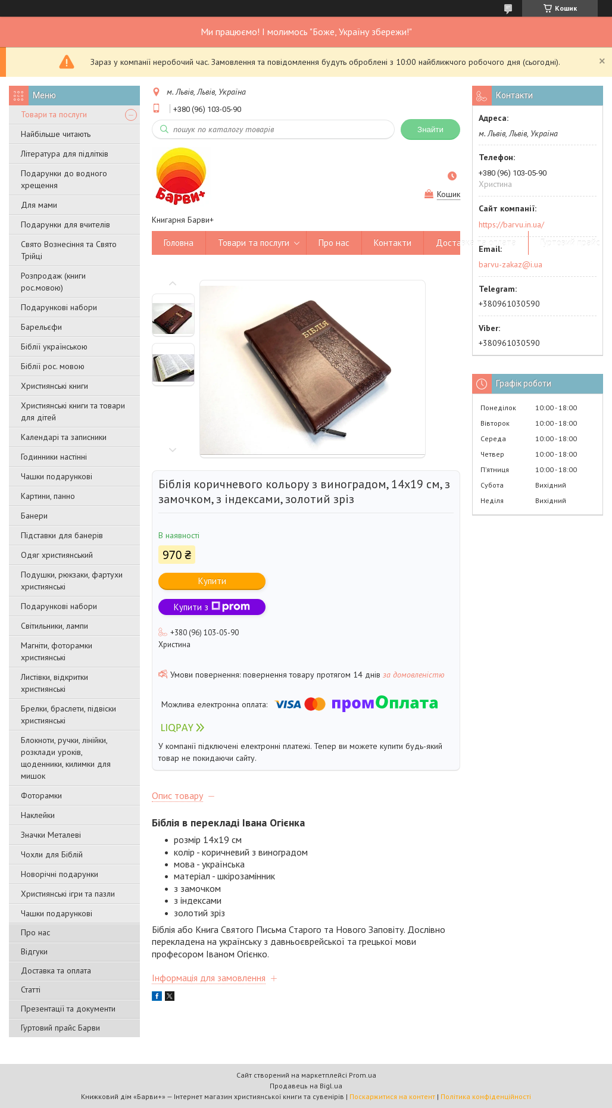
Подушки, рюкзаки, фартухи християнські (72, 580)
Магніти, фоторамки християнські (56, 651)
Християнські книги (54, 385)
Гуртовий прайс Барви (60, 1027)
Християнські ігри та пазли (68, 893)
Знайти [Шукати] (430, 129)
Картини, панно (48, 496)
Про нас (35, 932)
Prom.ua (362, 1074)
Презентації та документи (68, 1008)
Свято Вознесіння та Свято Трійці (69, 250)
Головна (178, 242)
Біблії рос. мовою (53, 366)
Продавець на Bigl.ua (306, 1085)
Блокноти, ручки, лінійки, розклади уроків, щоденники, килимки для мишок (66, 758)
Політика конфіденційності (486, 1096)
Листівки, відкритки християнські (54, 683)
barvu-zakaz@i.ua (510, 264)
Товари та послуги (54, 114)
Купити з (212, 607)
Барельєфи (41, 327)
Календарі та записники (64, 437)
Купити (212, 580)
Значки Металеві (51, 834)
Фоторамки (41, 795)
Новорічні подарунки (59, 874)
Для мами (39, 204)
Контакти (392, 242)
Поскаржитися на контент (392, 1096)
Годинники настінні (54, 456)
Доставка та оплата (56, 970)
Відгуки (34, 951)
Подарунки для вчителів (65, 224)
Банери (34, 515)
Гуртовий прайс (570, 242)
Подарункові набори (59, 307)
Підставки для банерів (62, 535)
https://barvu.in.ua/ (511, 224)
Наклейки (38, 815)
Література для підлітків (64, 153)
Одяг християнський (57, 555)
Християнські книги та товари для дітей (73, 411)
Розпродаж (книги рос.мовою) (53, 281)
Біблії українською (54, 346)
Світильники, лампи (54, 625)
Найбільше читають (55, 134)
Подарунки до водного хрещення (64, 179)
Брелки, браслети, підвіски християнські (68, 714)
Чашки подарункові (56, 476)
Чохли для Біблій (52, 854)
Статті (30, 989)
